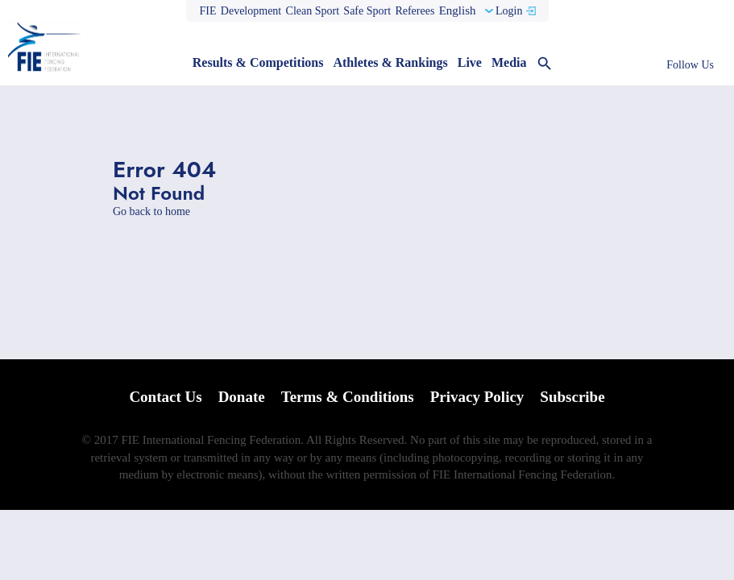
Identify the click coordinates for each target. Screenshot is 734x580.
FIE (208, 11)
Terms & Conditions (347, 396)
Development (251, 11)
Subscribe (572, 396)
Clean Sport (313, 11)
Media (509, 62)
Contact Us (165, 396)
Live (470, 62)
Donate (241, 396)
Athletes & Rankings (390, 62)
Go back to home (151, 211)
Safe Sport (367, 11)
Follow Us (690, 65)
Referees (414, 11)
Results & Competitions (258, 62)
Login (509, 11)
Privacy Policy (477, 396)
